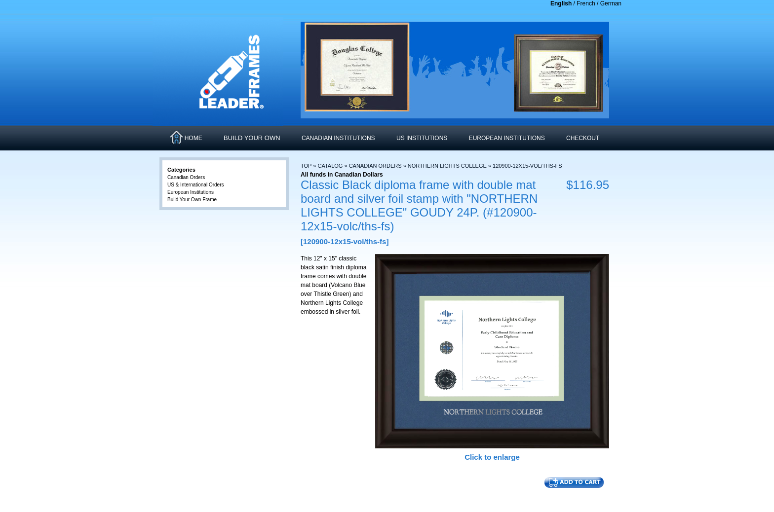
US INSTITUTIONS (421, 138)
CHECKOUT (582, 138)
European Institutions (190, 192)
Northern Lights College (447, 166)
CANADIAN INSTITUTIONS (338, 138)
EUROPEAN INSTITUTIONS (507, 138)
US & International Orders (195, 184)
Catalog (330, 166)
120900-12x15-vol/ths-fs (527, 166)
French (586, 3)
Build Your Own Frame (192, 199)
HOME (193, 138)
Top (306, 166)
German (610, 3)
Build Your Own (252, 138)
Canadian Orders (375, 166)
